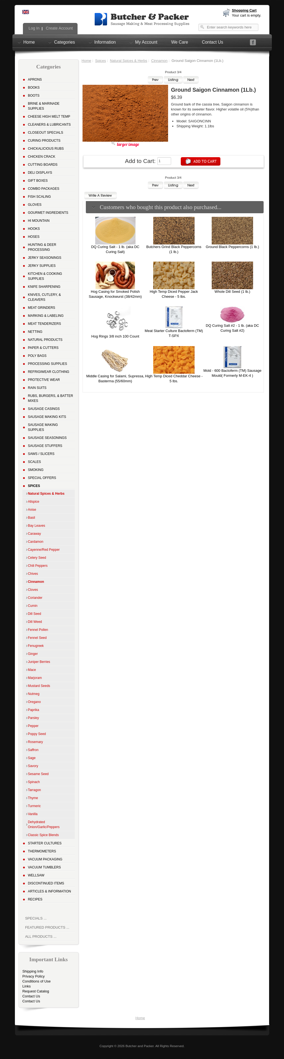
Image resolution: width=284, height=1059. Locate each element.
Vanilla (33, 814)
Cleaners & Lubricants (49, 125)
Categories (64, 41)
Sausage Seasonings (47, 438)
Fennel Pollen (38, 630)
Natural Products (45, 340)
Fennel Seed (37, 638)
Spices (100, 61)
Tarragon (34, 790)
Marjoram (35, 678)
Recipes (35, 899)
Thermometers (42, 851)
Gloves (34, 205)
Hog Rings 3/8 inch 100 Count (115, 336)
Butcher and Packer (140, 1046)
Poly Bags (37, 356)
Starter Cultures (45, 843)
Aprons (35, 79)
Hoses (33, 237)
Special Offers (42, 478)
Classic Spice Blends (43, 835)
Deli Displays (40, 173)
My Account (146, 41)
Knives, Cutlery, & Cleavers (44, 297)
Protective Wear (44, 380)
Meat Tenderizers (44, 324)
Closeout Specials (45, 133)
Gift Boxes (38, 181)
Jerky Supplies (42, 266)
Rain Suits (37, 388)
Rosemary (35, 742)
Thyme (33, 798)
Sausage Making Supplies (43, 427)
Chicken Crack (41, 157)
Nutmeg (33, 694)
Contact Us (212, 42)
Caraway (34, 534)
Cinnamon (159, 61)
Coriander (35, 598)
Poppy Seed (37, 734)
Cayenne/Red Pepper (44, 550)
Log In (34, 28)
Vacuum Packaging (45, 859)
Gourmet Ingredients (48, 213)
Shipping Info (32, 971)
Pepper (33, 726)
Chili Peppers (37, 566)
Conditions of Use (36, 981)
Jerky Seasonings (44, 258)
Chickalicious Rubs (46, 149)
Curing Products (44, 141)
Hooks (34, 229)
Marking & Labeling (45, 316)
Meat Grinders (41, 308)
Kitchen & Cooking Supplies (45, 276)
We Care (179, 42)
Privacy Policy (33, 976)
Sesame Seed (38, 774)
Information (105, 41)
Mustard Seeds (39, 686)
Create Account (59, 28)
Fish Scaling (39, 197)
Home (29, 41)
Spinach (34, 782)
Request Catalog (35, 991)
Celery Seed (37, 558)
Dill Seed (34, 614)
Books (34, 87)
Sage (32, 758)
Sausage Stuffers (45, 446)
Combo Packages (43, 189)
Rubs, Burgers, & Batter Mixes (50, 398)
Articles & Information (49, 891)
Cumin (33, 606)
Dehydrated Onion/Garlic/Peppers (44, 824)
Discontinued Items (46, 883)
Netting (35, 332)
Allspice (33, 502)
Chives (33, 574)
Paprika (33, 710)
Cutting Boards (42, 165)
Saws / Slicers (41, 454)
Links (26, 986)
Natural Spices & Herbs (128, 61)
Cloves (33, 590)
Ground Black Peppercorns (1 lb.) (232, 247)
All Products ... (41, 936)
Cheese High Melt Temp (49, 116)
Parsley (33, 718)
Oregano (34, 702)
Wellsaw (36, 875)
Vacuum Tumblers (44, 867)
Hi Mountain (38, 221)
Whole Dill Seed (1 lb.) (232, 291)
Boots (33, 96)
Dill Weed (35, 622)
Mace (32, 670)
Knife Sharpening (44, 287)
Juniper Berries (39, 662)
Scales (34, 462)
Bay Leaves (36, 526)
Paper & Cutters (43, 348)
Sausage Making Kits (47, 417)
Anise (32, 510)
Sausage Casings (44, 409)
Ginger (33, 654)
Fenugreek (36, 646)
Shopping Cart (244, 10)
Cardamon (35, 542)
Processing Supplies (47, 364)
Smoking (36, 470)
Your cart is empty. (246, 15)
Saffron (33, 750)
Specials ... (36, 918)
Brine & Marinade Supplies (44, 106)
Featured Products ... (47, 927)
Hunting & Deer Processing (42, 247)
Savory (33, 766)
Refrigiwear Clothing (48, 372)
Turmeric (34, 806)
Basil (31, 518)
